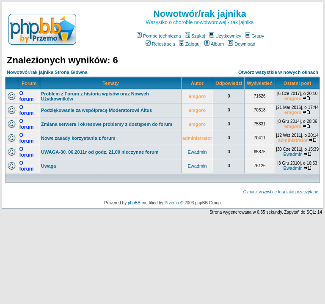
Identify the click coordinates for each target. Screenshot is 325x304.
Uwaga (48, 165)
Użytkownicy (225, 35)
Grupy (254, 35)
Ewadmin (197, 152)
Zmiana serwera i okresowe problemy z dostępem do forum (106, 124)
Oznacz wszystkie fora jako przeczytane (280, 192)
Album (214, 43)
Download (241, 43)
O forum (26, 96)
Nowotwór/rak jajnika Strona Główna (47, 72)
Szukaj (195, 35)
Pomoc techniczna (159, 35)
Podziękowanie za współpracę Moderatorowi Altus (96, 110)
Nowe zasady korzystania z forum (78, 138)
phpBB (134, 203)
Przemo (172, 203)
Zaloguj (190, 43)
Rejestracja (160, 43)
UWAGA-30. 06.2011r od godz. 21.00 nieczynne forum (100, 152)
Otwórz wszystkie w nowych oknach (278, 72)
